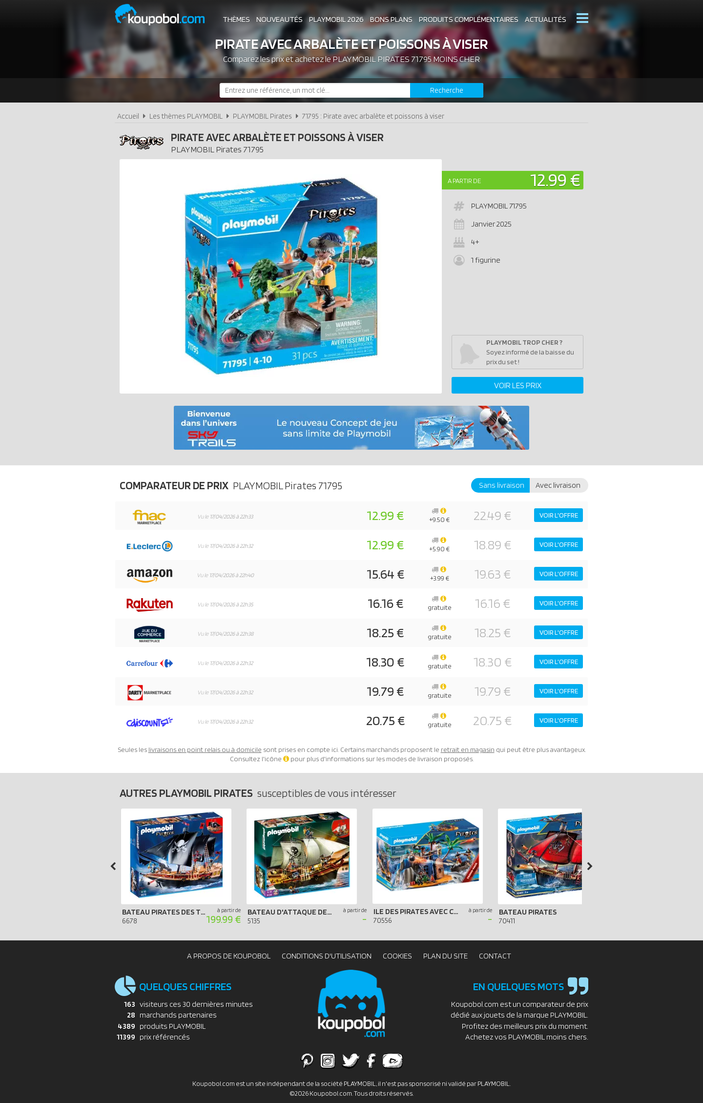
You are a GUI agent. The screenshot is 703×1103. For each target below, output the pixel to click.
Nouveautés (279, 19)
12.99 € (555, 179)
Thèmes (236, 19)
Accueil (128, 116)
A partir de (464, 181)
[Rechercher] (446, 90)
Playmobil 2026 (336, 19)
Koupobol (166, 15)
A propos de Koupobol (228, 955)
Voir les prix (517, 385)
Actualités (545, 19)
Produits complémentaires (468, 19)
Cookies (397, 955)
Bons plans (391, 19)
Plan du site (445, 955)
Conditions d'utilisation (327, 955)
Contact (495, 955)
